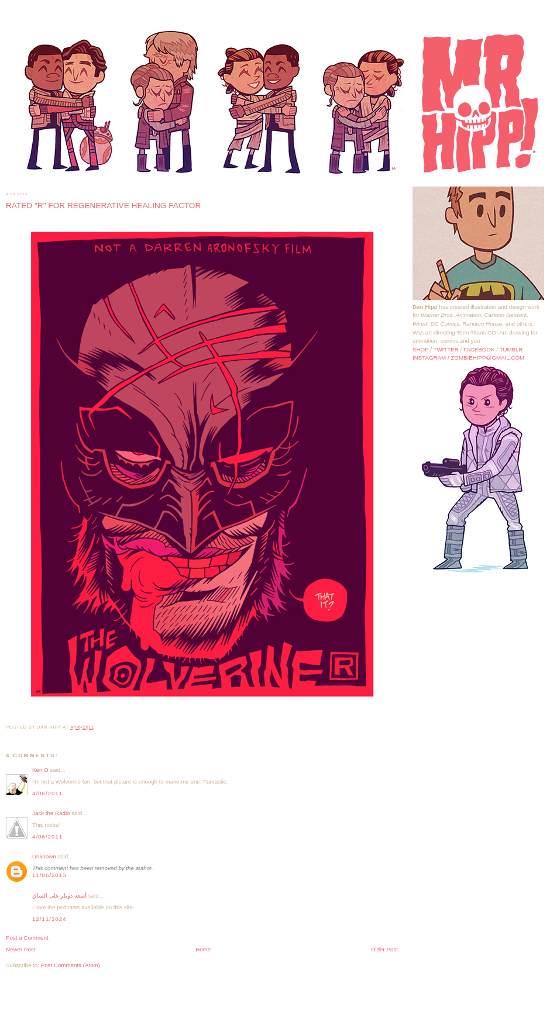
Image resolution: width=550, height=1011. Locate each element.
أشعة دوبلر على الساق (59, 895)
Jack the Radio (51, 813)
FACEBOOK (479, 349)
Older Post (384, 949)
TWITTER (445, 349)
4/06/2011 (47, 793)
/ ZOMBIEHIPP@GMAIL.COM (486, 357)
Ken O (40, 770)
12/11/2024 (49, 919)
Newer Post (20, 949)
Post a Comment (27, 937)
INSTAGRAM (429, 357)
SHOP (420, 349)
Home (203, 949)
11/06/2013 (49, 875)
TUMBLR (510, 349)
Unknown (44, 856)
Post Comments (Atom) (70, 965)
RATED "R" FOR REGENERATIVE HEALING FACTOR (103, 205)
